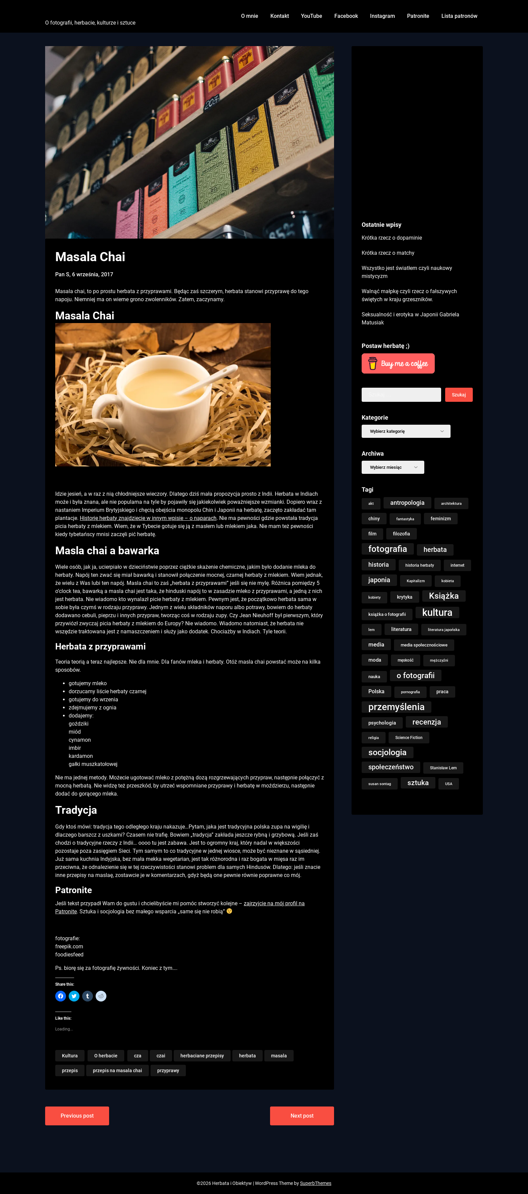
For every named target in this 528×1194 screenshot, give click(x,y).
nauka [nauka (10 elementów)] (374, 676)
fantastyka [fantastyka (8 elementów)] (405, 519)
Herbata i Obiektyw (82, 11)
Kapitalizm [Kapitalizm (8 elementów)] (416, 580)
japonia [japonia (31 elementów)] (379, 580)
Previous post (77, 1116)
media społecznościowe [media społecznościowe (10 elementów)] (424, 644)
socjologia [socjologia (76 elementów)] (387, 752)
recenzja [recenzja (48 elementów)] (426, 721)
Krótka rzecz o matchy (388, 253)
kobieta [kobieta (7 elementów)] (447, 581)
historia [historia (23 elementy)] (378, 564)
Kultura (70, 1055)
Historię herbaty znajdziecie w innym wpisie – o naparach (148, 518)
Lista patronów (459, 16)
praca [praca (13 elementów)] (442, 692)
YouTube (311, 16)
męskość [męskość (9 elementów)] (406, 660)
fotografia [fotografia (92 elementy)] (387, 549)
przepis (70, 1070)
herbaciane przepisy (202, 1055)
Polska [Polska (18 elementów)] (376, 691)
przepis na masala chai (117, 1070)
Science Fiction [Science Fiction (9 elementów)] (409, 737)
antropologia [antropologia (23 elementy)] (407, 502)
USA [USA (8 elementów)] (448, 783)
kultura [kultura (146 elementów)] (437, 612)
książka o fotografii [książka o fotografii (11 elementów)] (387, 614)
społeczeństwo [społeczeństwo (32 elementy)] (391, 767)
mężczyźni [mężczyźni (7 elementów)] (439, 660)
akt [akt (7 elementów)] (371, 503)
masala (279, 1055)
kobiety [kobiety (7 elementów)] (374, 597)
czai (161, 1055)
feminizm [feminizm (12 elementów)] (441, 518)
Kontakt (279, 16)
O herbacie (106, 1055)
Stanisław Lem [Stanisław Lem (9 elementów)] (443, 768)
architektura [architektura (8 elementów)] (451, 503)
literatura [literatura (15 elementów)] (401, 629)
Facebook (346, 16)
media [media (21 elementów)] (376, 644)
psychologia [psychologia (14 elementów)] (382, 723)
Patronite (418, 16)
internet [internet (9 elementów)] (457, 565)
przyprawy (168, 1070)
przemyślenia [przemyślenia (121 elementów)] (396, 706)
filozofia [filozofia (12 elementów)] (401, 533)
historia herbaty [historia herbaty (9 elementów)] (419, 565)
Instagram (382, 16)
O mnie (249, 16)
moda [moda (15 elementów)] (374, 660)
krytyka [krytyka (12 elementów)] (404, 597)
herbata (247, 1055)
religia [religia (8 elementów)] (373, 737)
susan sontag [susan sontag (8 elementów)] (379, 783)
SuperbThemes (315, 1183)
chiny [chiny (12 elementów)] (374, 518)
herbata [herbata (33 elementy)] (435, 550)
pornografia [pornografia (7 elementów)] (410, 692)
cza (137, 1055)
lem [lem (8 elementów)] (371, 629)
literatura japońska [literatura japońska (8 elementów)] (444, 629)
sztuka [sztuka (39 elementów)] (418, 783)
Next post (302, 1116)
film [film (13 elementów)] (372, 534)
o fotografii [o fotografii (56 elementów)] (416, 675)
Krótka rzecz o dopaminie (392, 238)
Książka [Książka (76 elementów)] (444, 596)
